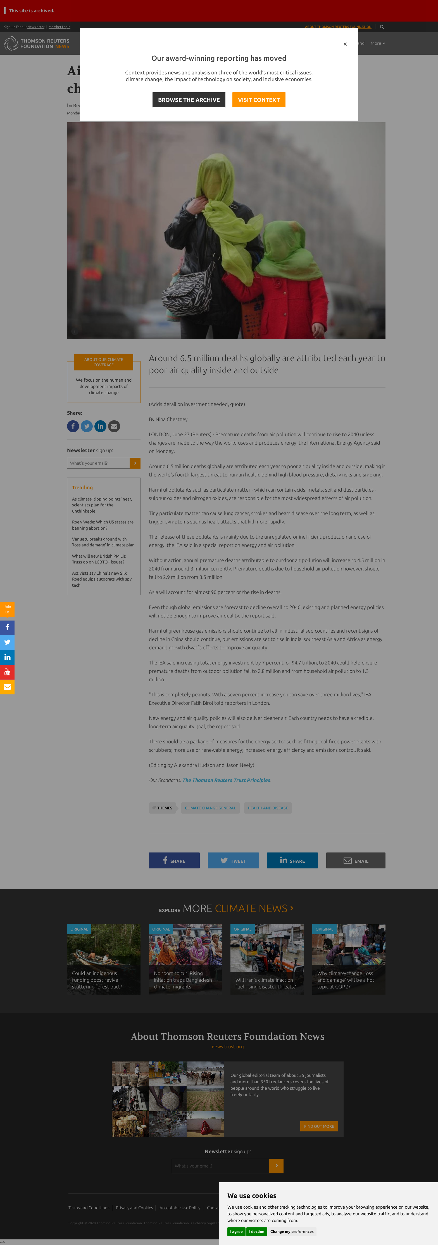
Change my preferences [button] (292, 1231)
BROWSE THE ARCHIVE (189, 100)
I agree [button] (236, 1231)
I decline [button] (256, 1231)
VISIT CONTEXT (259, 100)
